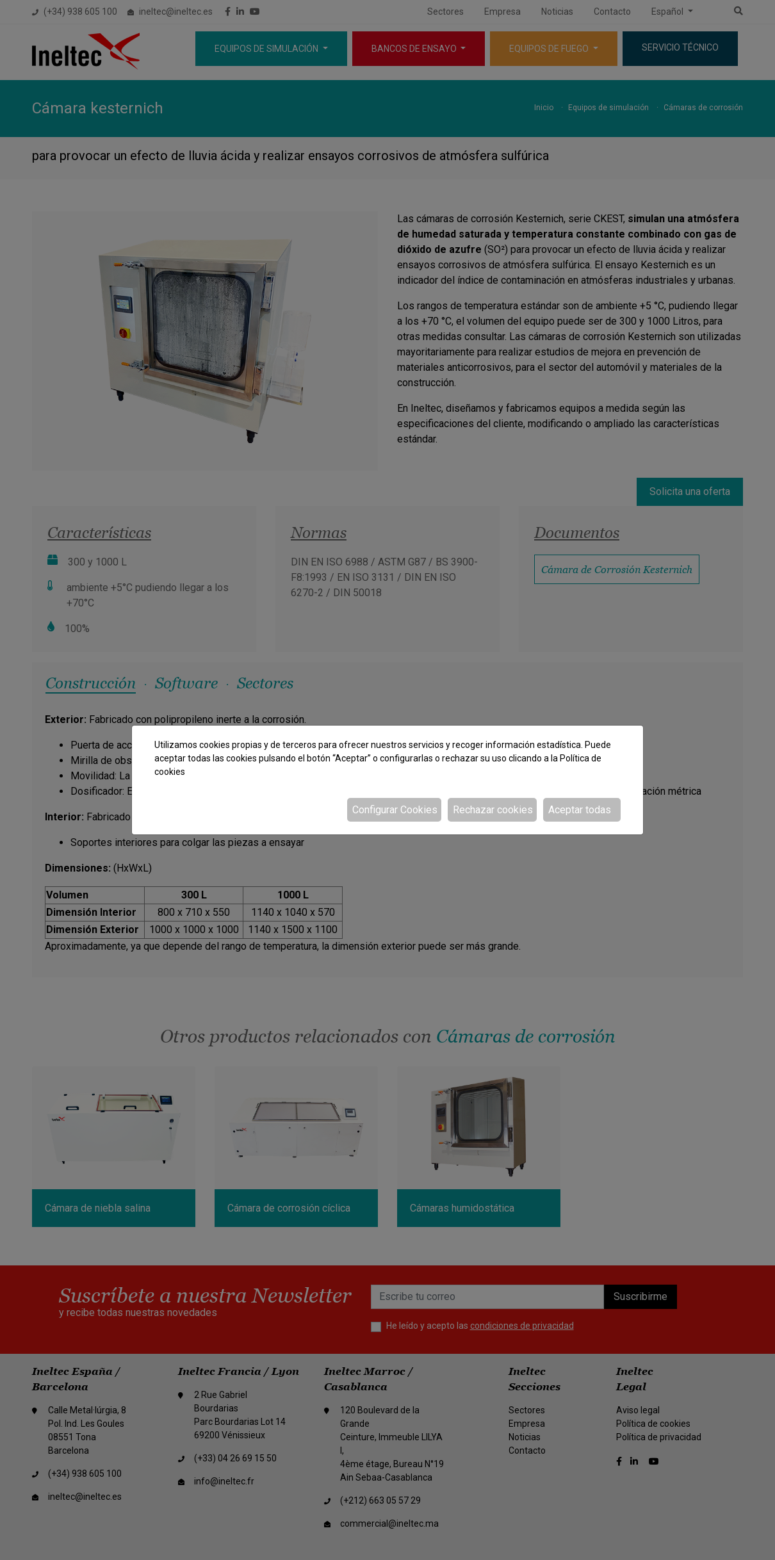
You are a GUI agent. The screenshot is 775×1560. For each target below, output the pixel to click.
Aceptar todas (579, 810)
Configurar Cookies (394, 810)
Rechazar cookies (493, 810)
